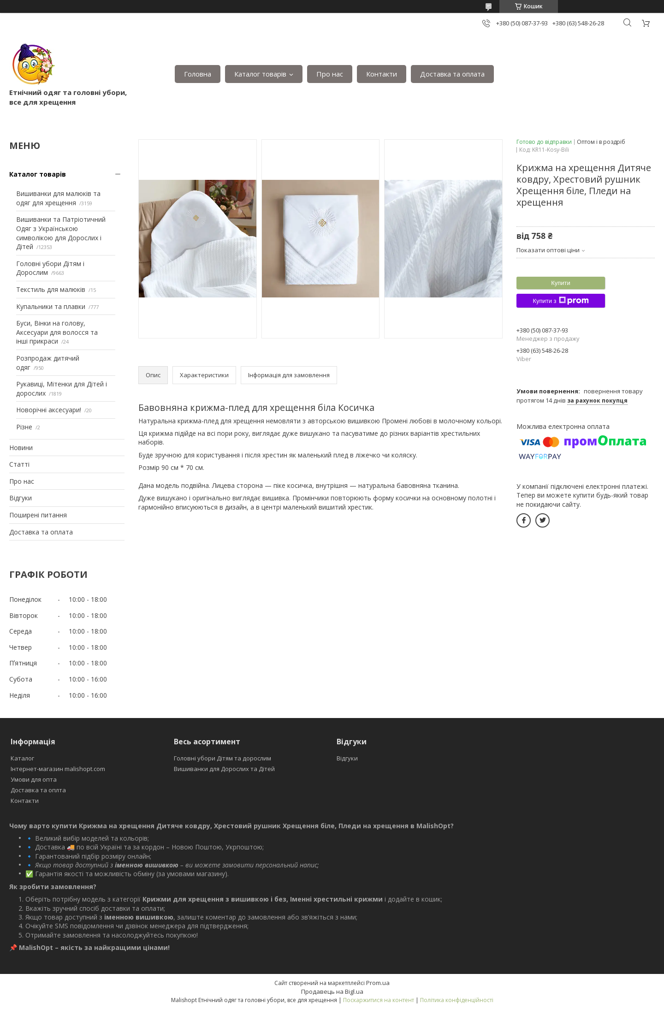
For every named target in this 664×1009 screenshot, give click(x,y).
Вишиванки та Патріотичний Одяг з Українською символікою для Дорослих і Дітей (61, 233)
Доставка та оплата (452, 73)
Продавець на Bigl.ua (332, 991)
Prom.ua (378, 983)
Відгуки (20, 497)
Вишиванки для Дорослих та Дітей (224, 769)
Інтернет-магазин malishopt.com (58, 769)
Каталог (22, 758)
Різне (24, 426)
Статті (19, 464)
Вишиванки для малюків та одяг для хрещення (58, 198)
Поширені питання (38, 514)
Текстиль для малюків (50, 289)
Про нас (329, 73)
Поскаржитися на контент (378, 1000)
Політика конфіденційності (456, 1000)
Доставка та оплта (38, 790)
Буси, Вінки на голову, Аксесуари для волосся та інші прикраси (57, 332)
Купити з (560, 301)
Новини (21, 447)
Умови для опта (34, 779)
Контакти (381, 73)
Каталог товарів (260, 73)
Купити (560, 282)
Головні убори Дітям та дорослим (222, 758)
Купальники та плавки (50, 306)
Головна (197, 73)
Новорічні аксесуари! (48, 409)
